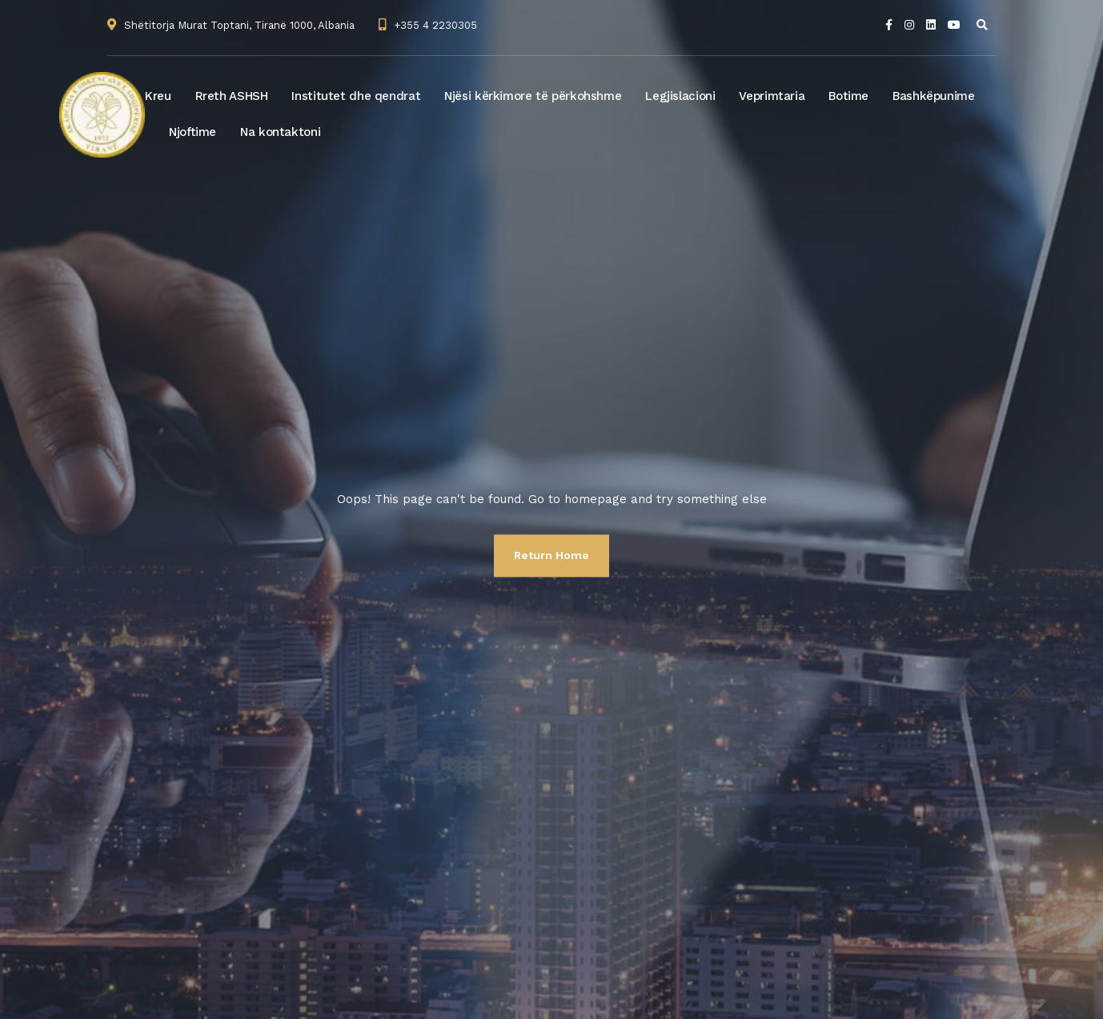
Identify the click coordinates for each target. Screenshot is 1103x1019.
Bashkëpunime (933, 96)
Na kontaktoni (280, 132)
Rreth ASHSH (231, 96)
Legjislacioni (680, 96)
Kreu (158, 96)
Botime (848, 96)
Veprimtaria (771, 96)
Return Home (551, 555)
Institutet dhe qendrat (355, 96)
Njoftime (192, 132)
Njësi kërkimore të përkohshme (532, 96)
